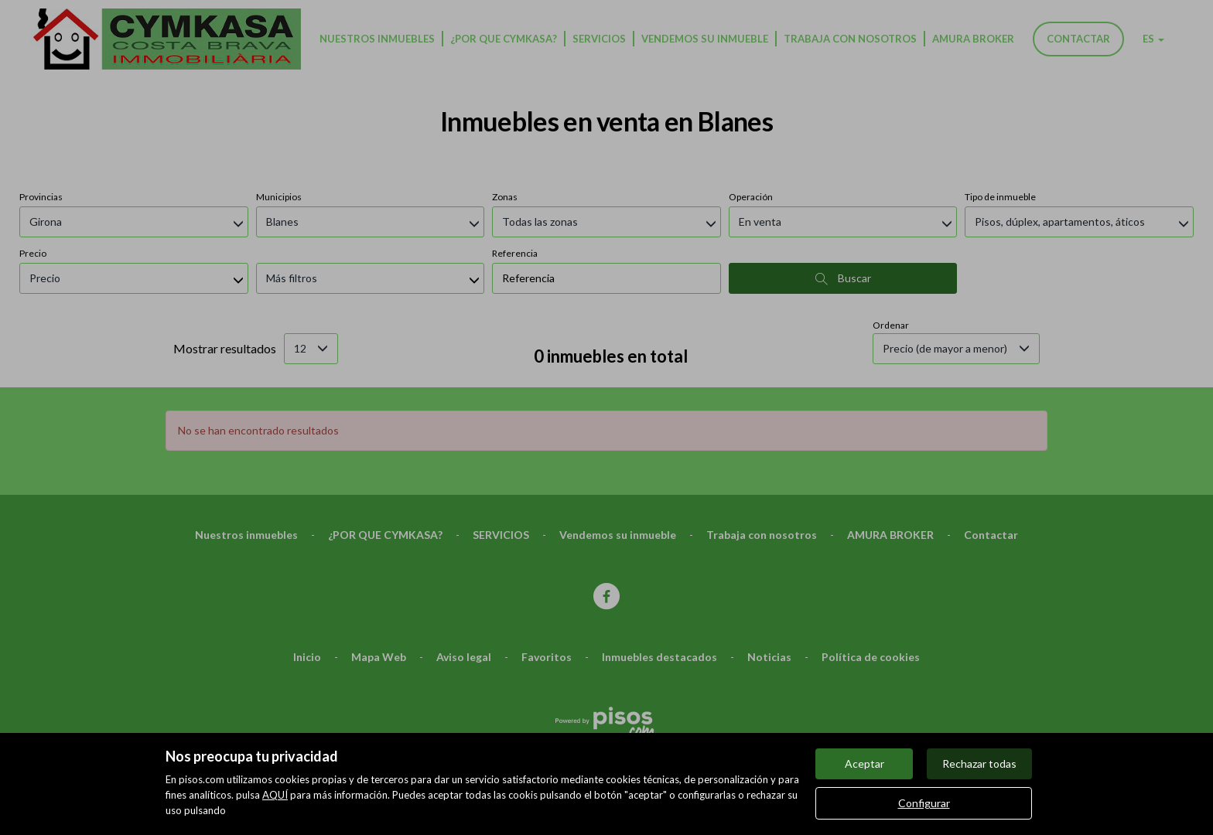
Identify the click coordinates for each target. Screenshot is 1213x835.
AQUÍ (275, 795)
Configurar (924, 802)
